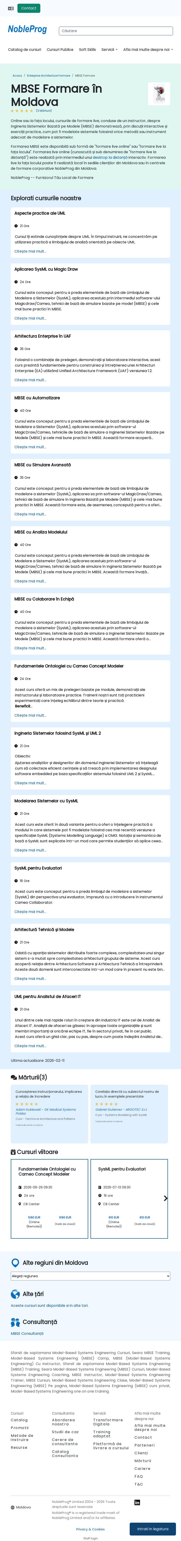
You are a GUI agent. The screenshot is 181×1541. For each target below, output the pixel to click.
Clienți (141, 1453)
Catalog (19, 1420)
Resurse (19, 1447)
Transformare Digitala (108, 1422)
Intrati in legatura (152, 1529)
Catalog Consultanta (65, 1453)
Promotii (20, 1427)
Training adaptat (102, 1434)
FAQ (138, 1476)
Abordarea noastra (63, 1422)
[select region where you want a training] (90, 1276)
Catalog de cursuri (24, 49)
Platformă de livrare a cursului (111, 1446)
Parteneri (144, 1445)
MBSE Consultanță (27, 1333)
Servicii (108, 49)
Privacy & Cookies (90, 1529)
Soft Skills (87, 49)
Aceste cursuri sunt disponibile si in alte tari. (49, 1305)
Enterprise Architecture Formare (48, 76)
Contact (28, 8)
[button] (164, 1198)
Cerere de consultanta (65, 1442)
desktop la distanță (110, 157)
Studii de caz (65, 1432)
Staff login (90, 1538)
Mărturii (142, 1460)
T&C (138, 1484)
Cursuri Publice (60, 49)
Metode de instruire (22, 1437)
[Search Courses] (116, 31)
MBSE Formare (85, 76)
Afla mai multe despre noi (146, 49)
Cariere (142, 1468)
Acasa (17, 76)
